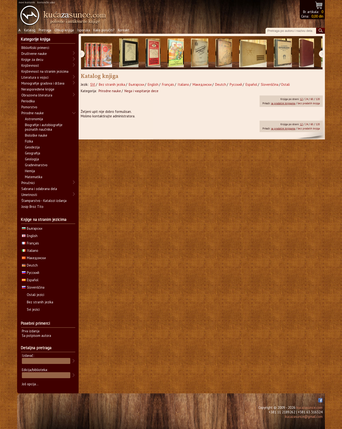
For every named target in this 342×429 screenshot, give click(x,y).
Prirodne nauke (110, 91)
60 (311, 99)
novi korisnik (27, 2)
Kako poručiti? (103, 30)
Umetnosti (29, 194)
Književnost (30, 65)
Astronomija (34, 119)
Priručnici (28, 183)
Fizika (29, 141)
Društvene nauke (34, 53)
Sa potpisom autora (36, 335)
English (153, 84)
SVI (92, 84)
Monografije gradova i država (42, 83)
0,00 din (317, 16)
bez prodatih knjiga (309, 103)
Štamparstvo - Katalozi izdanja (43, 200)
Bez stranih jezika (112, 84)
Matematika (33, 177)
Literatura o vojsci (34, 77)
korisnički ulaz (46, 2)
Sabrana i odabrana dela (39, 188)
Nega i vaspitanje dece (141, 91)
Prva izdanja (30, 331)
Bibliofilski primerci (35, 47)
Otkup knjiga (64, 30)
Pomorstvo (29, 107)
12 (301, 99)
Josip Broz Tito (32, 206)
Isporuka (83, 30)
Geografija (32, 153)
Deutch (220, 84)
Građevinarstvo (36, 165)
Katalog (29, 30)
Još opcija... (30, 384)
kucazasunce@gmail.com (304, 416)
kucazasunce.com (309, 407)
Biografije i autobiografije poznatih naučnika (43, 127)
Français (168, 84)
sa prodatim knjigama (283, 103)
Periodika (28, 101)
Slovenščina (269, 84)
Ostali (285, 84)
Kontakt (123, 30)
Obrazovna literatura (36, 95)
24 (306, 99)
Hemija (30, 171)
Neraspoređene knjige (37, 89)
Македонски (202, 84)
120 (318, 99)
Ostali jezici (35, 294)
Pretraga (45, 30)
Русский (236, 84)
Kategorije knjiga (35, 39)
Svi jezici (33, 309)
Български (136, 84)
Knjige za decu (32, 59)
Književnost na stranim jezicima (44, 71)
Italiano (183, 84)
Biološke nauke (36, 135)
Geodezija (32, 147)
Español (251, 84)
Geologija (32, 159)
